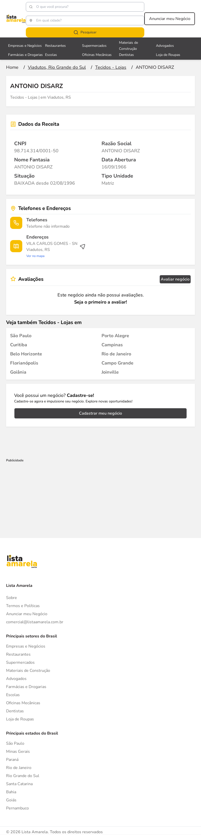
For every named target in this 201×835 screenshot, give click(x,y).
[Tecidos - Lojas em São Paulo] (20, 336)
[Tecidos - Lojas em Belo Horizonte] (26, 354)
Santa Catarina (19, 784)
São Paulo (15, 743)
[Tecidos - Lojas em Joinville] (110, 372)
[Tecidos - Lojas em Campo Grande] (117, 363)
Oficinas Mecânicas (23, 703)
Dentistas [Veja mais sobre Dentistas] (126, 54)
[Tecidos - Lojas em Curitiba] (18, 345)
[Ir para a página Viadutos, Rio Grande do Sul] (57, 67)
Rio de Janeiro (18, 767)
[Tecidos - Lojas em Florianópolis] (24, 363)
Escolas (13, 695)
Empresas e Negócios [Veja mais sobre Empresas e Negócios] (25, 45)
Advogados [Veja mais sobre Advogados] (165, 45)
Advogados (16, 678)
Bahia (11, 792)
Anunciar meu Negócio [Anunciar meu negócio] (169, 19)
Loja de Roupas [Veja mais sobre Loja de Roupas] (168, 54)
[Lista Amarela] (16, 19)
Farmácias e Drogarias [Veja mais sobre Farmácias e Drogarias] (25, 54)
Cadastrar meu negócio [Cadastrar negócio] (100, 413)
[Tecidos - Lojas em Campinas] (112, 345)
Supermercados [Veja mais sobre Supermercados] (94, 45)
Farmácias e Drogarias (26, 687)
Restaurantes (18, 654)
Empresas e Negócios (25, 646)
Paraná (12, 759)
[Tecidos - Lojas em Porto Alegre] (115, 336)
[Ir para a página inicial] (12, 67)
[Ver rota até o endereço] (56, 250)
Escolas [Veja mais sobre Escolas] (51, 54)
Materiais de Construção (28, 670)
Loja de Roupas (20, 719)
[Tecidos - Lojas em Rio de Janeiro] (116, 354)
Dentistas (15, 711)
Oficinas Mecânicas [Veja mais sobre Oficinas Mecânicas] (97, 54)
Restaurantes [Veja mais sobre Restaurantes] (55, 45)
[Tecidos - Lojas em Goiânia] (18, 372)
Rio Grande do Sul (22, 776)
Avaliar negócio (175, 279)
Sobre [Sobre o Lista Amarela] (11, 598)
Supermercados (20, 662)
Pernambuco (17, 808)
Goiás (11, 800)
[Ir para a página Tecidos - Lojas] (110, 67)
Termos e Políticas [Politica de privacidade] (23, 606)
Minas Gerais (18, 751)
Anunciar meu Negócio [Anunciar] (26, 614)
